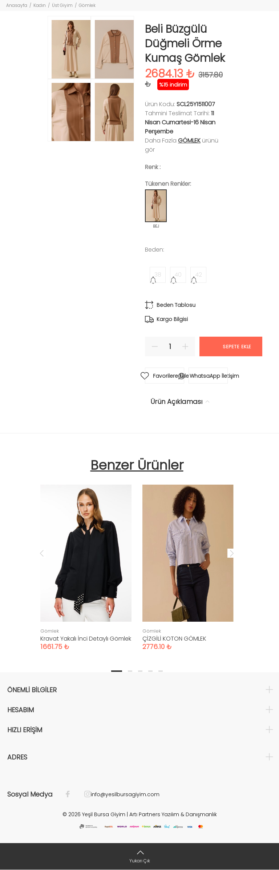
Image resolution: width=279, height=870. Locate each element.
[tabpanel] (86, 560)
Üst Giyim (62, 5)
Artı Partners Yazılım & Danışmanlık (173, 814)
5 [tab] (160, 671)
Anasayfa (16, 5)
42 (198, 274)
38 (157, 274)
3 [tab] (140, 671)
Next (232, 553)
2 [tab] (130, 671)
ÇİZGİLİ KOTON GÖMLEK (174, 638)
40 (178, 274)
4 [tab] (150, 671)
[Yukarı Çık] (139, 856)
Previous (42, 553)
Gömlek (87, 5)
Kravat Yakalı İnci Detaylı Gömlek (85, 638)
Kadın (39, 5)
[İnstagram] (84, 794)
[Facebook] (71, 794)
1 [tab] (116, 671)
